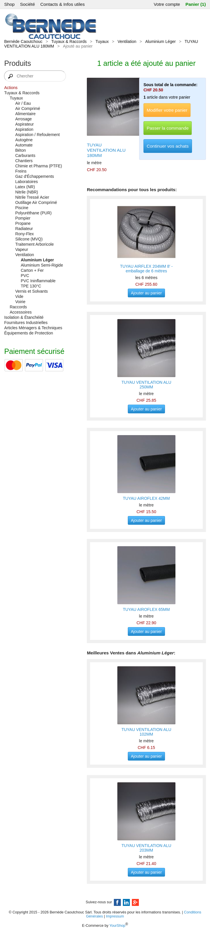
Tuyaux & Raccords (69, 41)
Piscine (21, 208)
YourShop (117, 926)
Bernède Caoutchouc (23, 41)
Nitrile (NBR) (26, 192)
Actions (10, 88)
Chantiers (24, 161)
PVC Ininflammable (38, 281)
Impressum (115, 916)
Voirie (20, 302)
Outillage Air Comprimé (36, 202)
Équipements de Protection (28, 333)
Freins (20, 171)
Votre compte (167, 4)
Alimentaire (25, 114)
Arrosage (23, 119)
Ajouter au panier (146, 293)
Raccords (18, 307)
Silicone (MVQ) (28, 239)
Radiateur (24, 229)
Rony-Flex (24, 234)
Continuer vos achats (168, 146)
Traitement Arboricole (34, 244)
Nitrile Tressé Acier (32, 197)
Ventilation (127, 41)
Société (27, 4)
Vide (19, 296)
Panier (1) (195, 4)
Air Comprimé (27, 108)
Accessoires (20, 312)
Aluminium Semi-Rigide (42, 265)
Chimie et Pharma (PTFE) (38, 166)
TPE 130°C (31, 286)
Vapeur (21, 249)
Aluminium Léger (160, 41)
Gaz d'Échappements (34, 176)
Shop (9, 4)
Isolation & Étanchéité (23, 317)
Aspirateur (24, 124)
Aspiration (24, 129)
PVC (25, 276)
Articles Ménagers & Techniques (33, 328)
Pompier (22, 218)
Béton (20, 150)
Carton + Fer (32, 270)
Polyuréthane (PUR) (33, 213)
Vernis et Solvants (31, 291)
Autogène (24, 140)
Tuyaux (102, 41)
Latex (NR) (25, 187)
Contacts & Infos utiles (62, 4)
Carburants (25, 155)
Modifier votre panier (167, 110)
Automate (24, 145)
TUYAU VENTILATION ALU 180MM (106, 150)
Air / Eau (23, 103)
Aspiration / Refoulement (37, 135)
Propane (22, 223)
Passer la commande (168, 128)
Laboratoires (26, 182)
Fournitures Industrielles (25, 323)
